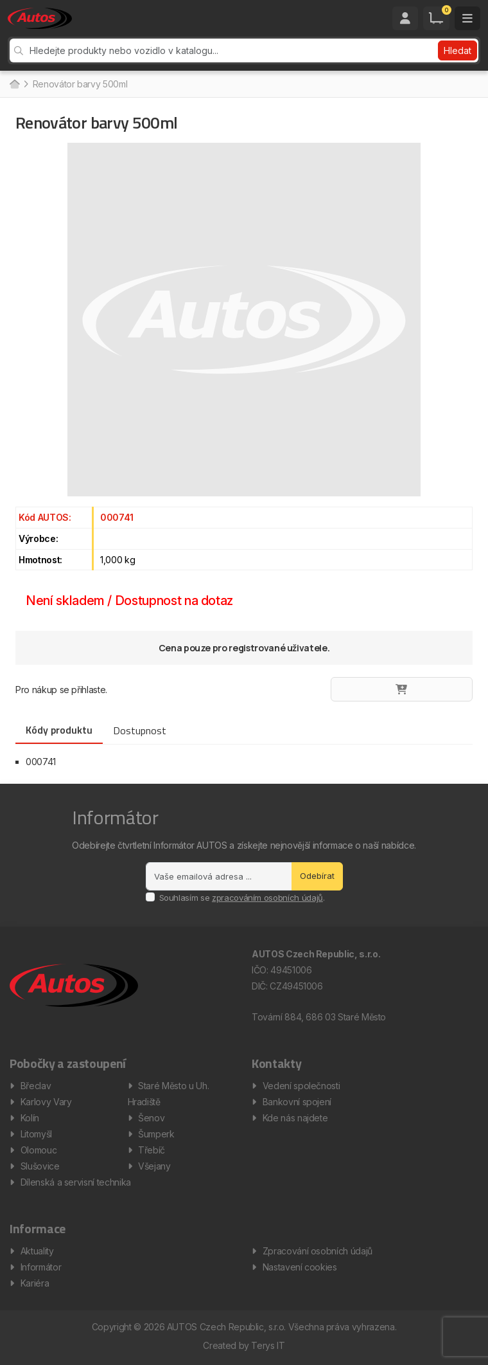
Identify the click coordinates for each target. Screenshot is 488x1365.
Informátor (41, 1266)
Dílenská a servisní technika (76, 1182)
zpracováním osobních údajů (267, 897)
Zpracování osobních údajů (317, 1250)
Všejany (154, 1166)
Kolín (30, 1117)
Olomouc (39, 1149)
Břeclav (36, 1085)
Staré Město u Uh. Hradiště (168, 1093)
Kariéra (35, 1283)
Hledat (457, 50)
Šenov (151, 1117)
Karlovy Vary (46, 1101)
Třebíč (151, 1149)
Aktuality (37, 1250)
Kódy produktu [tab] (59, 729)
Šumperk (156, 1133)
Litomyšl (36, 1133)
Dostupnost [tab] (139, 730)
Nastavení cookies (300, 1266)
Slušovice (40, 1166)
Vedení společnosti (301, 1085)
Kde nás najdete (295, 1117)
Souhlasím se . (242, 897)
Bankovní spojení (297, 1101)
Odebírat (317, 876)
